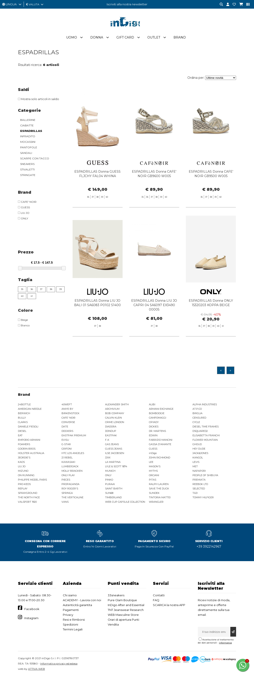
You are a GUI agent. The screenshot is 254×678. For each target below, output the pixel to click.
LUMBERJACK (70, 467)
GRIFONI (67, 449)
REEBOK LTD (200, 485)
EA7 (20, 436)
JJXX (107, 458)
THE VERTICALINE (72, 498)
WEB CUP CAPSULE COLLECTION (125, 502)
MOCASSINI (27, 142)
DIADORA (110, 427)
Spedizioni (70, 625)
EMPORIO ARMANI (29, 440)
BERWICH (24, 414)
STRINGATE (27, 176)
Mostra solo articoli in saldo (38, 100)
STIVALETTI (27, 170)
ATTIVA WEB (36, 669)
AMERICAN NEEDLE (30, 409)
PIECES (66, 480)
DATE (65, 427)
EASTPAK (111, 436)
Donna (96, 38)
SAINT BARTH (113, 489)
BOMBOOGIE (156, 414)
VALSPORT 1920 (27, 502)
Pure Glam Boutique (122, 601)
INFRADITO (27, 137)
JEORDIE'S (24, 458)
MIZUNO (23, 471)
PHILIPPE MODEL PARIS (32, 480)
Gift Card (125, 38)
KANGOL (197, 458)
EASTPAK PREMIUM (74, 436)
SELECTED (198, 489)
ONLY (108, 476)
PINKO (109, 480)
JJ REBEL (67, 458)
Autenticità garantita (77, 606)
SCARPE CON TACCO (34, 159)
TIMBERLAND (113, 498)
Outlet (153, 38)
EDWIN (153, 436)
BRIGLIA (197, 414)
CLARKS (23, 423)
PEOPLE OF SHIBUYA (205, 476)
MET (195, 467)
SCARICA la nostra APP (169, 606)
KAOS (21, 462)
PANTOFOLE (28, 148)
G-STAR (66, 445)
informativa (225, 643)
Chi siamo (70, 596)
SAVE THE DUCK (159, 489)
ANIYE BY (67, 409)
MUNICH (110, 471)
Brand (179, 38)
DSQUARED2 (200, 431)
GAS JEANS (112, 445)
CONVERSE (68, 423)
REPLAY (22, 489)
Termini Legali (73, 630)
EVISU (65, 440)
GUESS (153, 449)
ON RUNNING (26, 476)
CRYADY (154, 423)
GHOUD (197, 445)
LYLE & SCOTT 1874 (116, 467)
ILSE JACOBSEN (114, 454)
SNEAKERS (27, 164)
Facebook (31, 610)
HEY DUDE (198, 449)
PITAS (152, 480)
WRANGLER (156, 502)
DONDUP (110, 431)
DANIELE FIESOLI (28, 427)
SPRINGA (67, 493)
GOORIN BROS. (27, 449)
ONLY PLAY (68, 476)
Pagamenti (71, 610)
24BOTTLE (24, 405)
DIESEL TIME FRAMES (205, 427)
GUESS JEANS (113, 449)
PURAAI (110, 485)
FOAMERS (24, 445)
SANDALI (26, 153)
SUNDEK (154, 493)
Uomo (71, 38)
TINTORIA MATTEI (160, 498)
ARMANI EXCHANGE (161, 409)
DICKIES (153, 427)
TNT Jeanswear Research (126, 610)
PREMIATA (199, 480)
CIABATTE (27, 126)
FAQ (156, 601)
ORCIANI (154, 476)
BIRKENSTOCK (70, 414)
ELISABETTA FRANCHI (206, 436)
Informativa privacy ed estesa (58, 664)
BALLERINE (27, 120)
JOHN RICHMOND (159, 458)
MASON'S (154, 467)
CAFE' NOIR (68, 418)
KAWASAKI (68, 462)
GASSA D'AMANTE (160, 445)
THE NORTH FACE (29, 498)
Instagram (31, 619)
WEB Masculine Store (123, 615)
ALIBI (152, 405)
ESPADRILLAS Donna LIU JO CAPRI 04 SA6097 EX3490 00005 (154, 317)
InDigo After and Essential (126, 606)
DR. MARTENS (157, 431)
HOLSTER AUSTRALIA (31, 454)
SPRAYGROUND (27, 493)
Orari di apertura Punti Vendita (123, 623)
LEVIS (195, 462)
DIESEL (22, 431)
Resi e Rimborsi (74, 620)
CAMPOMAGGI (157, 418)
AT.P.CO (197, 409)
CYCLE (196, 423)
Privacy (68, 615)
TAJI (195, 493)
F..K (107, 440)
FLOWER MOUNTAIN (205, 440)
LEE (151, 462)
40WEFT (67, 405)
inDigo (153, 454)
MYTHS (153, 471)
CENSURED (199, 418)
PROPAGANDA (70, 485)
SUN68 (109, 493)
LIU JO (21, 467)
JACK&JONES (200, 454)
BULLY (22, 418)
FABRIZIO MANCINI (160, 440)
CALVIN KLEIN (113, 418)
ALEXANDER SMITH (117, 405)
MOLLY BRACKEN (72, 471)
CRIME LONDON (114, 423)
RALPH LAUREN (159, 485)
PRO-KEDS (24, 485)
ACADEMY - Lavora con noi (82, 601)
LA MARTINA (113, 462)
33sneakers (116, 596)
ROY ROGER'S (70, 489)
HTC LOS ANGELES (73, 454)
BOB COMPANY (114, 414)
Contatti (159, 596)
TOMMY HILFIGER (203, 498)
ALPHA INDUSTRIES (204, 405)
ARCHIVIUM (112, 409)
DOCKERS (67, 431)
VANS (65, 502)
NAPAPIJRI (199, 471)
